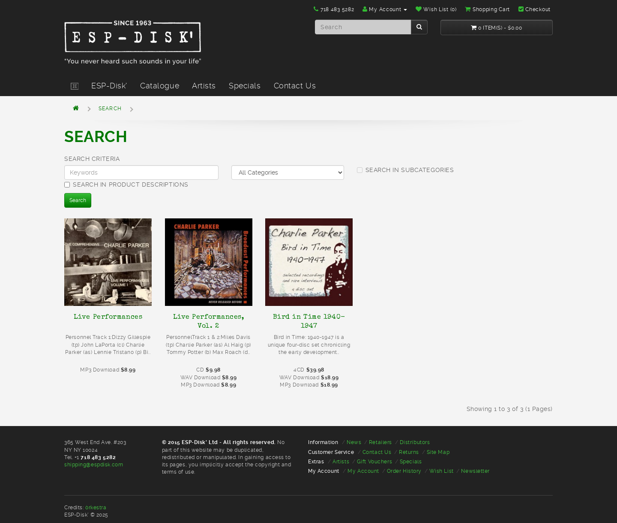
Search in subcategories (405, 169)
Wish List (441, 471)
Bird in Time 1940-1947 (309, 321)
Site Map (438, 452)
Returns (409, 452)
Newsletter (475, 471)
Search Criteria (92, 158)
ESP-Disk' (109, 85)
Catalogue (159, 85)
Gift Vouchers (374, 462)
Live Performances (108, 316)
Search (110, 109)
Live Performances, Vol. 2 (208, 321)
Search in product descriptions (126, 184)
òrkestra (95, 508)
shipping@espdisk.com (93, 465)
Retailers (380, 442)
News (354, 442)
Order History (404, 471)
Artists (204, 85)
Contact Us (295, 85)
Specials (245, 85)
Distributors (415, 442)
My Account (363, 471)
